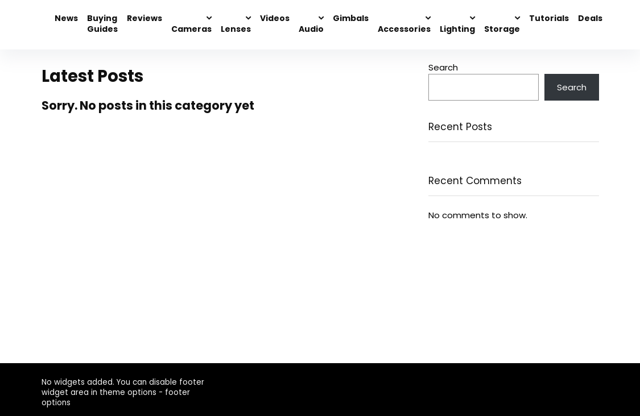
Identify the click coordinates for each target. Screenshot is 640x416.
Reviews (144, 18)
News (66, 18)
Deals (590, 18)
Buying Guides (102, 24)
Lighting (457, 29)
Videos (275, 18)
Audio (311, 29)
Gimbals (351, 18)
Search (443, 67)
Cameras (191, 29)
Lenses (236, 29)
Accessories (404, 29)
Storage (502, 29)
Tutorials (549, 18)
